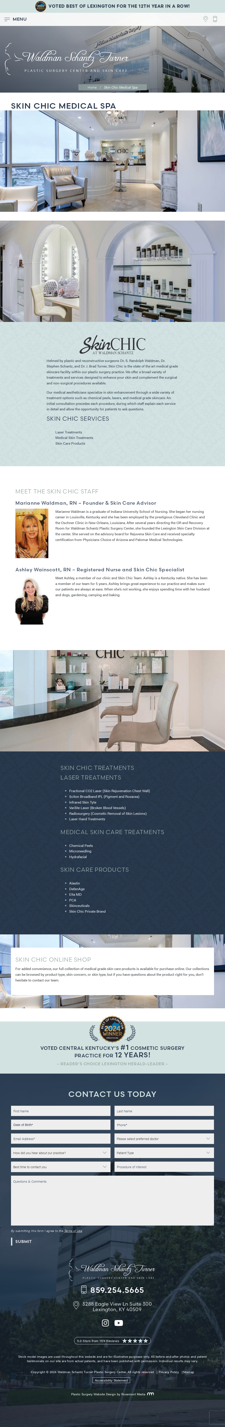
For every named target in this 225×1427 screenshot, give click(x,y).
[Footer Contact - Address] (203, 19)
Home (92, 87)
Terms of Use (73, 1230)
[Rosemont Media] (149, 1394)
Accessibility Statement (111, 1380)
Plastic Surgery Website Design (93, 1394)
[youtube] (118, 1325)
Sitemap (188, 1372)
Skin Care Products (70, 443)
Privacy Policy (169, 1372)
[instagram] (105, 1325)
